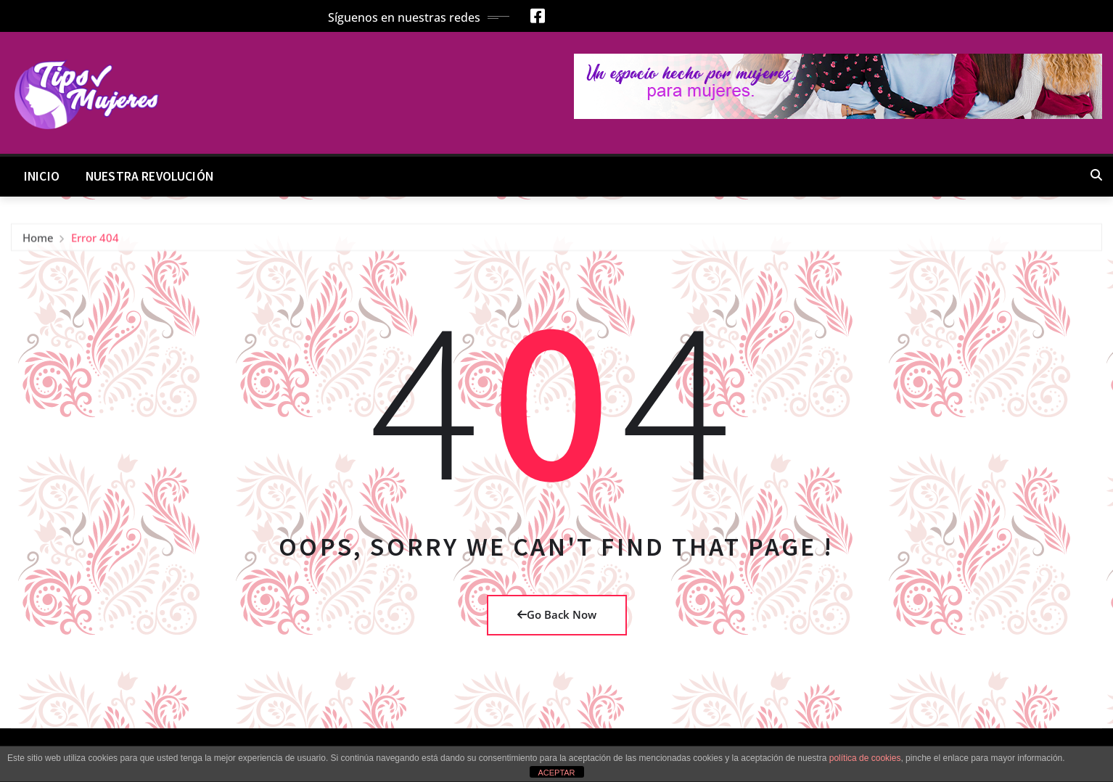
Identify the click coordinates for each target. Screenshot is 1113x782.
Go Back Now (556, 614)
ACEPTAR (556, 772)
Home (38, 240)
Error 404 (95, 240)
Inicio (41, 176)
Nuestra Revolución (149, 176)
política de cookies (865, 758)
